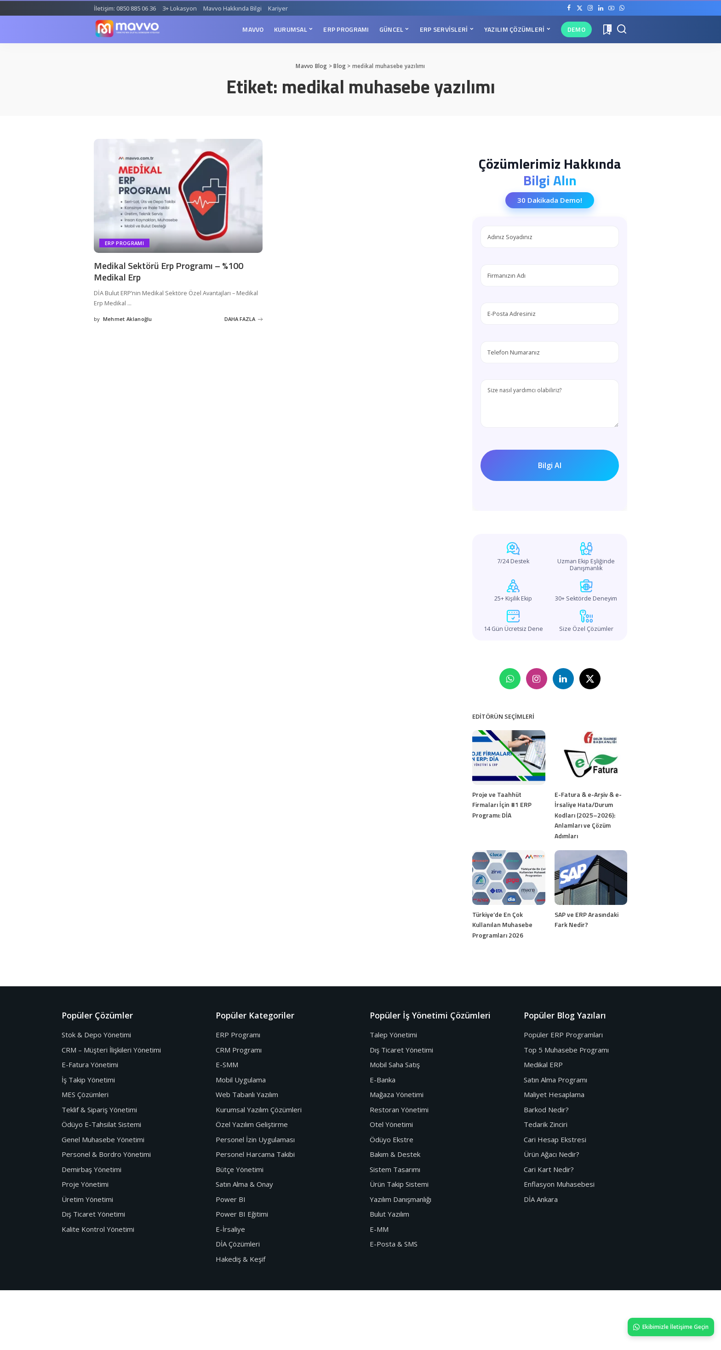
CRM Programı (239, 1049)
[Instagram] (590, 8)
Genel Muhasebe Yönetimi (103, 1139)
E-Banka (382, 1079)
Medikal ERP (543, 1064)
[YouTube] (611, 8)
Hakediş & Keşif (240, 1259)
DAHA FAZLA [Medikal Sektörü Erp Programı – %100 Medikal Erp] (243, 318)
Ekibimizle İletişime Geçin (671, 1327)
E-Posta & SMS (394, 1243)
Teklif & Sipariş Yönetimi (99, 1109)
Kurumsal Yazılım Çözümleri (259, 1109)
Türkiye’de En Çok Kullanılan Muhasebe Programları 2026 (502, 925)
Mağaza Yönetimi (396, 1094)
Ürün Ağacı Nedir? (551, 1154)
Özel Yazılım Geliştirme (252, 1124)
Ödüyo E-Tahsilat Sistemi (101, 1124)
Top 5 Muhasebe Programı (566, 1049)
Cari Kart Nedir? (549, 1169)
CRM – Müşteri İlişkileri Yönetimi (111, 1049)
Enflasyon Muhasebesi (559, 1184)
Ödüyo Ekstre (391, 1139)
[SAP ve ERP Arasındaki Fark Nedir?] (591, 877)
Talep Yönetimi (393, 1034)
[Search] (621, 29)
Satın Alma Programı (555, 1079)
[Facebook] (569, 8)
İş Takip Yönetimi (88, 1079)
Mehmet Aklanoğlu (127, 318)
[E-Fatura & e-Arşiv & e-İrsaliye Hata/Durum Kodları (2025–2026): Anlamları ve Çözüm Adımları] (591, 757)
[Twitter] (579, 8)
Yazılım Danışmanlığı (400, 1199)
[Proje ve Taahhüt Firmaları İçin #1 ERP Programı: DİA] (508, 757)
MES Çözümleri (85, 1094)
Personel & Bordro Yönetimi (106, 1154)
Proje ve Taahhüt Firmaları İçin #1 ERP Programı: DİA (502, 804)
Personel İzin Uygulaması (255, 1139)
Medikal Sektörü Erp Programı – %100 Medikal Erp (168, 271)
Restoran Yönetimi (399, 1109)
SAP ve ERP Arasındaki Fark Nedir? (586, 920)
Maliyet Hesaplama (554, 1094)
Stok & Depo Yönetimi (96, 1034)
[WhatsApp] (622, 8)
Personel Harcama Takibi (255, 1154)
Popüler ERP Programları (563, 1034)
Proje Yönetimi (85, 1184)
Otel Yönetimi (391, 1124)
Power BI (231, 1199)
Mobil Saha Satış (395, 1064)
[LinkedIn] (600, 8)
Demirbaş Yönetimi (91, 1169)
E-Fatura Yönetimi (90, 1064)
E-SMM (227, 1064)
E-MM (379, 1229)
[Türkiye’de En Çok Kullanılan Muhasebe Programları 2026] (508, 877)
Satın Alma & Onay (244, 1184)
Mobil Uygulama (241, 1079)
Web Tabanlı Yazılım (247, 1094)
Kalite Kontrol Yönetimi (98, 1229)
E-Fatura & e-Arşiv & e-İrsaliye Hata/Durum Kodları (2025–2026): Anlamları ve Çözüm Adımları (588, 815)
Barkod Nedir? (546, 1109)
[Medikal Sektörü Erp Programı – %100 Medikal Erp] (178, 196)
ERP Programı (238, 1034)
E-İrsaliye (230, 1229)
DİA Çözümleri (238, 1243)
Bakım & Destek (395, 1154)
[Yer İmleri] (606, 29)
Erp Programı (124, 243)
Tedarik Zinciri (545, 1124)
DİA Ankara (541, 1199)
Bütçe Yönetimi (239, 1169)
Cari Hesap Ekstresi (555, 1139)
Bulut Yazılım (389, 1213)
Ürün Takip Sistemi (399, 1184)
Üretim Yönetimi (87, 1199)
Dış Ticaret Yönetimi (93, 1213)
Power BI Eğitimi (242, 1213)
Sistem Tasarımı (395, 1169)
